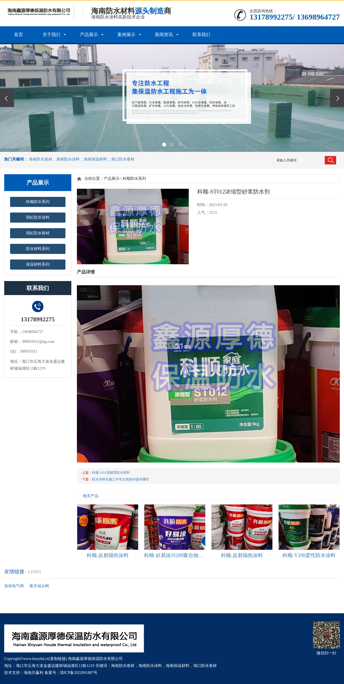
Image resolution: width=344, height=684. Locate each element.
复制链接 (58, 659)
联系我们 (201, 34)
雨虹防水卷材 (38, 233)
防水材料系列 (38, 249)
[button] (164, 145)
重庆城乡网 (39, 586)
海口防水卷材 (205, 666)
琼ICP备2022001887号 (79, 673)
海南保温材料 (177, 666)
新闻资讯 (164, 34)
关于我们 (51, 34)
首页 (18, 34)
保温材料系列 (38, 264)
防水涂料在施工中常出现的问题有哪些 (120, 479)
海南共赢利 (33, 673)
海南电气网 (14, 586)
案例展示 (126, 34)
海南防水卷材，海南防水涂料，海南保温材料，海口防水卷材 (82, 159)
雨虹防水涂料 (38, 217)
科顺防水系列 (38, 202)
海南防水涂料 (150, 666)
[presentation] (7, 98)
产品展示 (89, 34)
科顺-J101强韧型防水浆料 (111, 473)
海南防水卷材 (123, 666)
